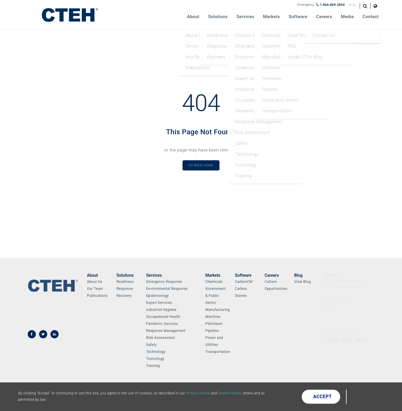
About (193, 16)
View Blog (302, 282)
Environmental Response (166, 289)
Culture (271, 282)
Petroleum (213, 324)
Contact (370, 16)
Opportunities (276, 289)
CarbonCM (244, 282)
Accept (322, 396)
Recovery (124, 296)
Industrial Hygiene (161, 310)
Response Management (165, 331)
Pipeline (212, 331)
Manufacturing (217, 310)
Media (347, 16)
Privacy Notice (198, 393)
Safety (151, 345)
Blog (352, 5)
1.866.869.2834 (330, 5)
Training (153, 366)
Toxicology (155, 359)
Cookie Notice (229, 393)
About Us (94, 282)
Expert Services (159, 303)
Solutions (218, 16)
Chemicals (214, 282)
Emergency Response (164, 282)
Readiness (125, 282)
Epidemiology (157, 296)
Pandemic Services (162, 324)
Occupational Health (163, 317)
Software (298, 16)
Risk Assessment (160, 338)
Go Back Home (201, 165)
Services (245, 16)
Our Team (95, 289)
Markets (271, 16)
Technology (155, 352)
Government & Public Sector (215, 296)
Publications (97, 296)
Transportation (217, 352)
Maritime (212, 317)
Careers (324, 16)
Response (125, 289)
